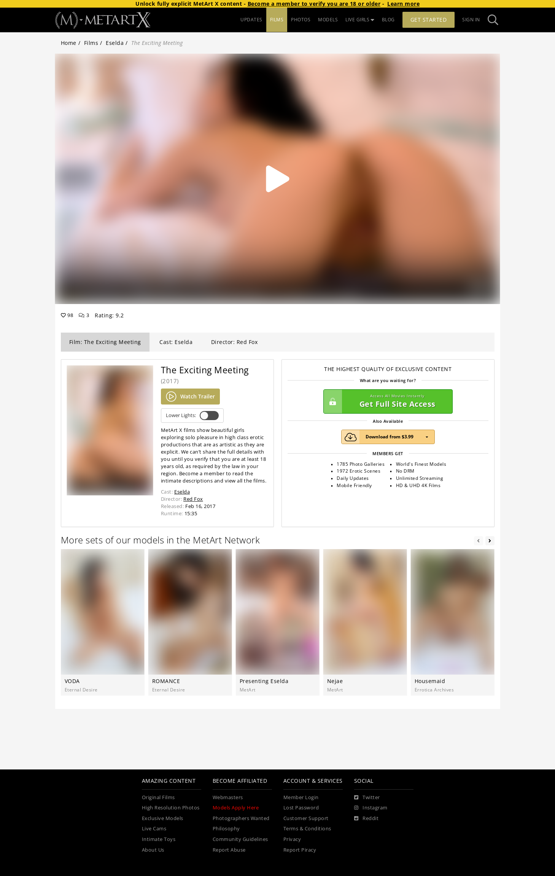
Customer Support (306, 818)
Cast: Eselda (175, 342)
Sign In (471, 19)
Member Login (301, 797)
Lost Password (301, 807)
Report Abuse (229, 850)
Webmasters (228, 797)
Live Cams (154, 828)
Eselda (115, 42)
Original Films (158, 797)
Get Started (428, 19)
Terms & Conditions (307, 828)
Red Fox (193, 498)
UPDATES (251, 19)
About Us (153, 850)
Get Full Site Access (386, 401)
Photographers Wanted (241, 818)
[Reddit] (366, 818)
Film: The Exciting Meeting (105, 342)
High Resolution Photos (171, 807)
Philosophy (226, 828)
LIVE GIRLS (359, 19)
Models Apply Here (236, 807)
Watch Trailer (190, 396)
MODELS (328, 19)
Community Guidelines (240, 839)
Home (68, 42)
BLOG (388, 19)
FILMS (277, 19)
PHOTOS (300, 19)
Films (91, 42)
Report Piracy (299, 850)
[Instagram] (371, 807)
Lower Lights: (192, 415)
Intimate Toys (159, 839)
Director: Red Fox (234, 342)
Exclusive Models (162, 818)
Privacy (292, 839)
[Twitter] (367, 797)
